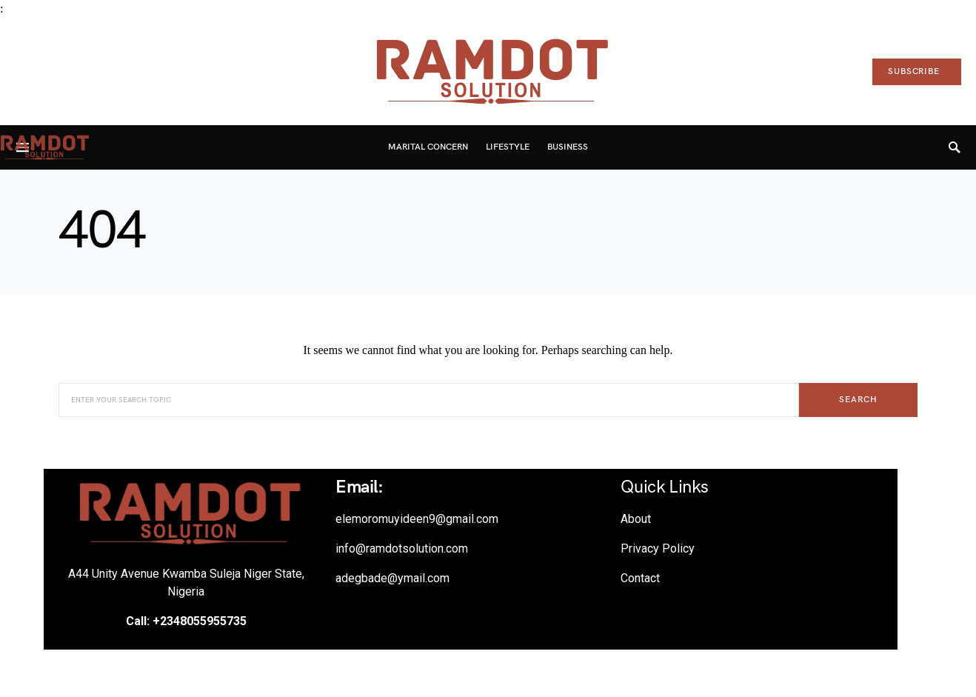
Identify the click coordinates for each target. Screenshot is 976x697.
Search (858, 399)
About (636, 519)
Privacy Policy (658, 548)
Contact (640, 578)
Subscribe (914, 71)
